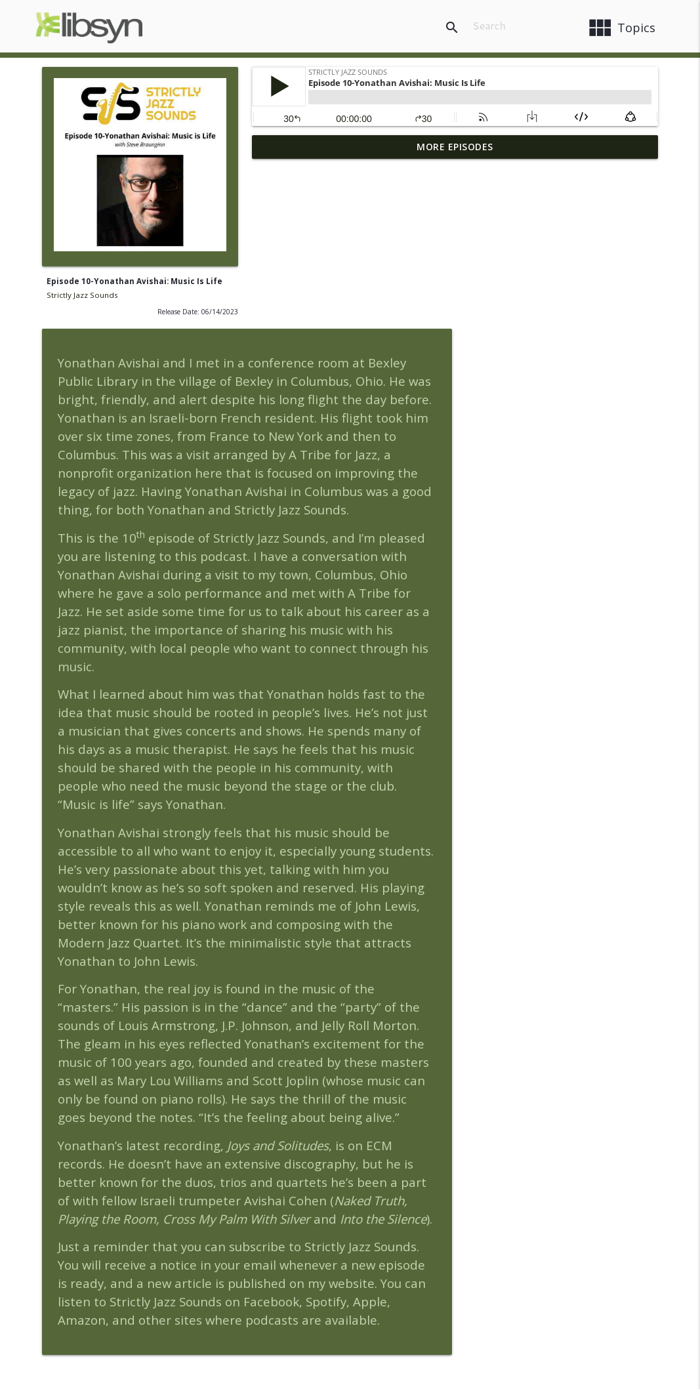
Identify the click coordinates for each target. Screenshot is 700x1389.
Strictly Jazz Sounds (82, 295)
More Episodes (455, 146)
